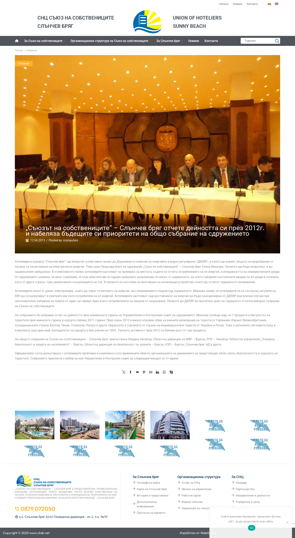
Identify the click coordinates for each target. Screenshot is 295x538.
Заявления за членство (197, 508)
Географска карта (148, 482)
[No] (287, 522)
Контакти (211, 41)
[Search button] (277, 41)
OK (251, 528)
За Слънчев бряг (169, 41)
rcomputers (70, 240)
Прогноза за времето (151, 513)
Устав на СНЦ (191, 482)
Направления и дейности (253, 495)
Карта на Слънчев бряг (152, 489)
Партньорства (245, 489)
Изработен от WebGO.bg (198, 533)
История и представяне (152, 495)
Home (19, 50)
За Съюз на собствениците (44, 41)
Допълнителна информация (147, 504)
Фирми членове (192, 502)
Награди (241, 482)
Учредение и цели (248, 502)
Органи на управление (196, 489)
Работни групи (191, 495)
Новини (193, 41)
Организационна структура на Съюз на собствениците (111, 41)
